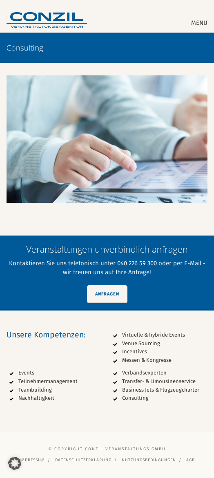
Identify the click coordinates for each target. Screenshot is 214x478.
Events (26, 373)
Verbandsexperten (144, 373)
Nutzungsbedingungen (149, 460)
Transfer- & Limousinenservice (159, 381)
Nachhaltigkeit (36, 398)
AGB (190, 460)
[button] (14, 463)
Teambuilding (35, 390)
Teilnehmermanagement (48, 381)
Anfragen (107, 294)
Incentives (134, 351)
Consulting (135, 398)
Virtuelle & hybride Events (153, 335)
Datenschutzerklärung (83, 460)
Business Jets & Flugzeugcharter (160, 390)
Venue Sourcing (141, 343)
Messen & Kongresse (147, 360)
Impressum (32, 460)
